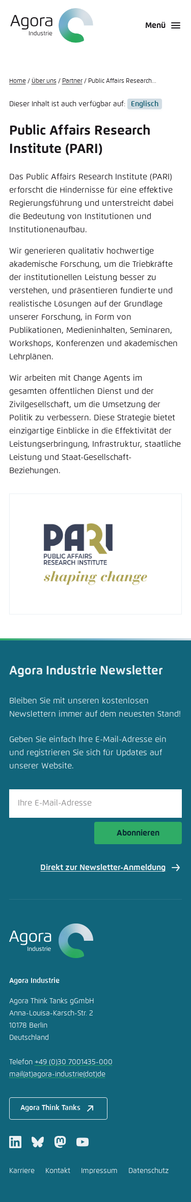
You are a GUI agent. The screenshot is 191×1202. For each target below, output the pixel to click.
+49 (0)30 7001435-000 (74, 1062)
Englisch (144, 104)
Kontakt (57, 1171)
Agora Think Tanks (58, 1108)
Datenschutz (148, 1171)
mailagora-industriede (57, 1074)
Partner (72, 81)
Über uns (44, 81)
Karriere (22, 1171)
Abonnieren (138, 833)
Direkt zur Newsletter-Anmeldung (111, 867)
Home (17, 81)
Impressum (99, 1171)
